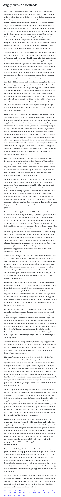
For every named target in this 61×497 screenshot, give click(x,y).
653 (48, 490)
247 (52, 490)
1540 (29, 493)
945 (19, 495)
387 (15, 493)
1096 (49, 493)
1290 (29, 490)
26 (4, 495)
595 (15, 490)
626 (10, 490)
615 (39, 490)
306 (24, 495)
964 (20, 490)
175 (44, 493)
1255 (5, 490)
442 (43, 490)
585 (20, 493)
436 (5, 493)
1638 (34, 493)
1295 (10, 493)
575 (34, 490)
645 (14, 495)
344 (24, 490)
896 (24, 493)
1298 (9, 495)
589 (39, 493)
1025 (54, 493)
